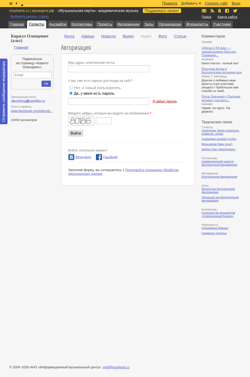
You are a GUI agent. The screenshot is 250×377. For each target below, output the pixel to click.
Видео (128, 36)
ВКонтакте (79, 157)
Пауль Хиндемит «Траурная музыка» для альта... (221, 98)
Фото (162, 36)
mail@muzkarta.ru (116, 367)
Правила (169, 3)
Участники (222, 24)
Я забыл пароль (164, 101)
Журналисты (197, 24)
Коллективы (82, 24)
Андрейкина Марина (215, 228)
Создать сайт (216, 3)
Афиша (87, 36)
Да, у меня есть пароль (94, 93)
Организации (170, 24)
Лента (69, 36)
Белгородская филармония (219, 176)
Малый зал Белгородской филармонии (218, 190)
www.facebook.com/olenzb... (32, 111)
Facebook (106, 157)
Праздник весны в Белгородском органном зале (222, 70)
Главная (17, 24)
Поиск (207, 17)
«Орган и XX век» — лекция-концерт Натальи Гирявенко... (219, 51)
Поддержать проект (162, 11)
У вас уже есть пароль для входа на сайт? (100, 81)
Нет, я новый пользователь (97, 88)
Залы (149, 24)
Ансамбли (58, 24)
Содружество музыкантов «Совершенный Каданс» (218, 214)
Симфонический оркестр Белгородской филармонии (219, 163)
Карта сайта (227, 17)
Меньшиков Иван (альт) (217, 144)
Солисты (36, 24)
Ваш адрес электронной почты (91, 62)
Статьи (180, 36)
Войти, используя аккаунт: (88, 150)
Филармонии (128, 24)
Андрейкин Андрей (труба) (219, 139)
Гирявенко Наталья (214, 233)
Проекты (104, 24)
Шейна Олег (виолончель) (219, 149)
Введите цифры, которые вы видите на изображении (109, 113)
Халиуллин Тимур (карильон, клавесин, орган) (221, 132)
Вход (236, 3)
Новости (108, 36)
